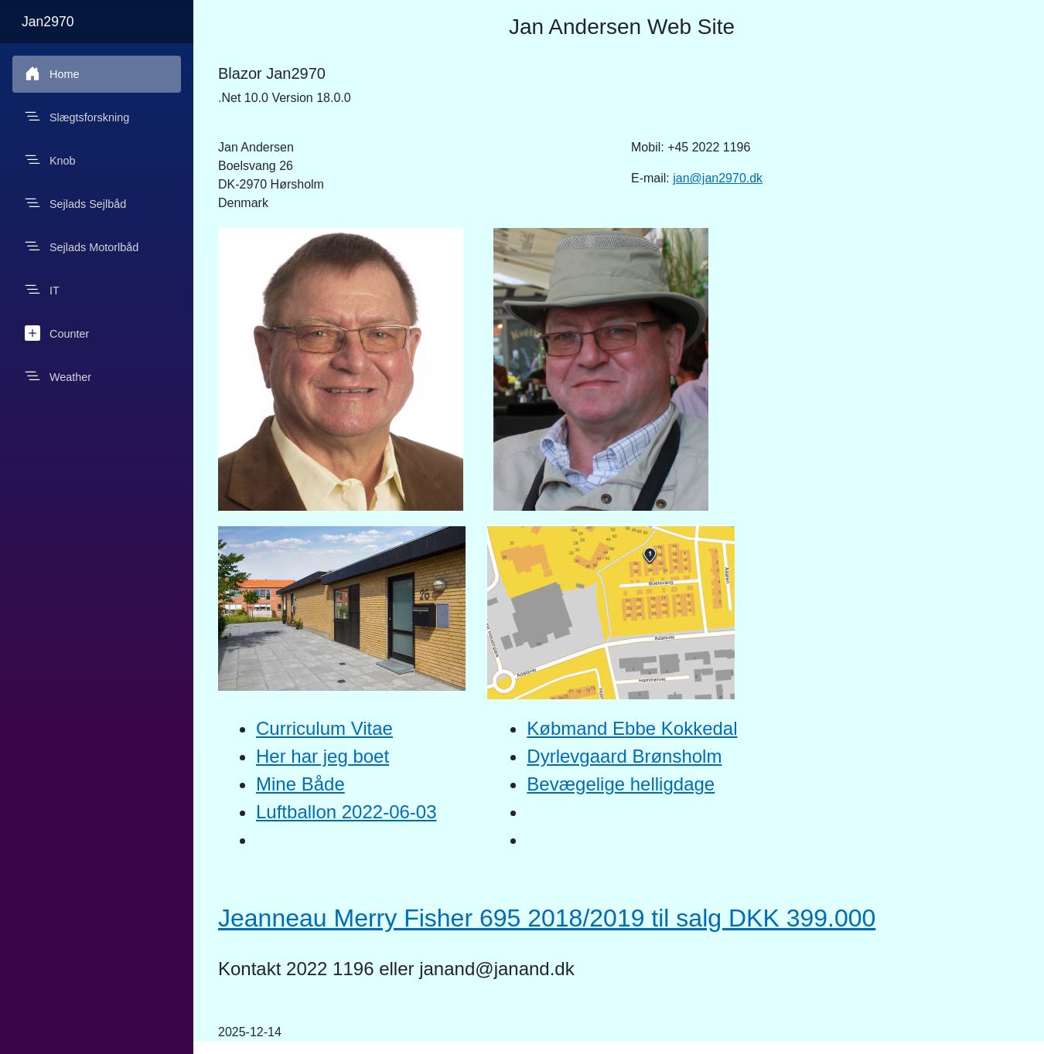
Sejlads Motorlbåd (81, 246)
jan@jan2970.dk (718, 178)
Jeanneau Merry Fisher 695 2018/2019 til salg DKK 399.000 (546, 918)
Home (52, 73)
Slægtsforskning (77, 116)
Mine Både (300, 784)
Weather (58, 376)
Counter (57, 333)
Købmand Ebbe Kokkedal (632, 728)
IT (42, 290)
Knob (50, 160)
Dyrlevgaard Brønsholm (624, 756)
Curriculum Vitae (324, 728)
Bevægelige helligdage (621, 784)
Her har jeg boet (322, 756)
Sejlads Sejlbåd (75, 203)
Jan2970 (48, 21)
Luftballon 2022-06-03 (346, 811)
